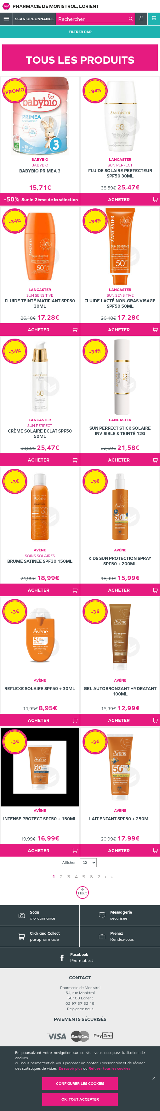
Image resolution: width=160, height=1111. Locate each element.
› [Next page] (105, 876)
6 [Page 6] (91, 876)
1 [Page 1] (53, 876)
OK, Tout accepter (80, 1099)
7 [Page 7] (98, 876)
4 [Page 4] (76, 876)
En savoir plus (70, 1068)
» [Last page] (112, 876)
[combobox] (93, 19)
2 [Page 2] (61, 876)
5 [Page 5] (83, 876)
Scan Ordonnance (34, 19)
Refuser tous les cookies (109, 1068)
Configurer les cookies (80, 1083)
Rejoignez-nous (80, 1009)
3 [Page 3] (68, 876)
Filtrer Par (80, 32)
